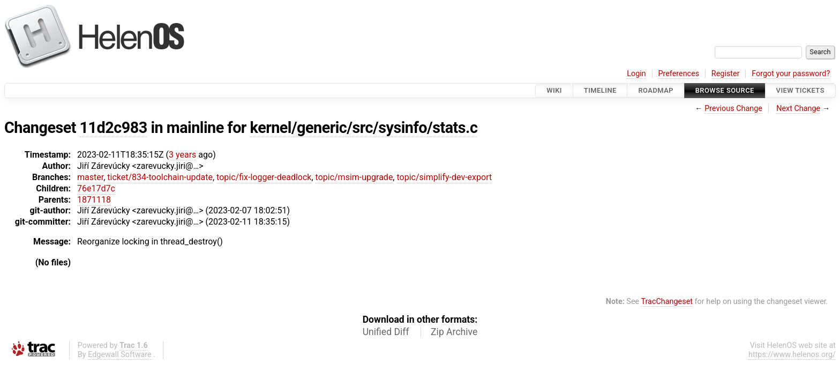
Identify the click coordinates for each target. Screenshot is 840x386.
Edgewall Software (120, 354)
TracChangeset (667, 301)
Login (636, 73)
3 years (182, 155)
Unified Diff (386, 331)
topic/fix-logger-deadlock (263, 177)
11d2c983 (113, 127)
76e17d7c (96, 188)
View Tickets (800, 90)
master (90, 177)
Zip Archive (454, 331)
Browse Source (724, 90)
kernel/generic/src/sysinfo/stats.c (364, 127)
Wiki (554, 90)
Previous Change (733, 108)
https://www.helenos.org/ (792, 354)
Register (725, 73)
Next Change (798, 108)
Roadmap (655, 90)
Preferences (678, 73)
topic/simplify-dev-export (444, 177)
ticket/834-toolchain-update (160, 177)
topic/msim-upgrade (354, 177)
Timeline (600, 90)
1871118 (94, 200)
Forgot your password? (791, 73)
